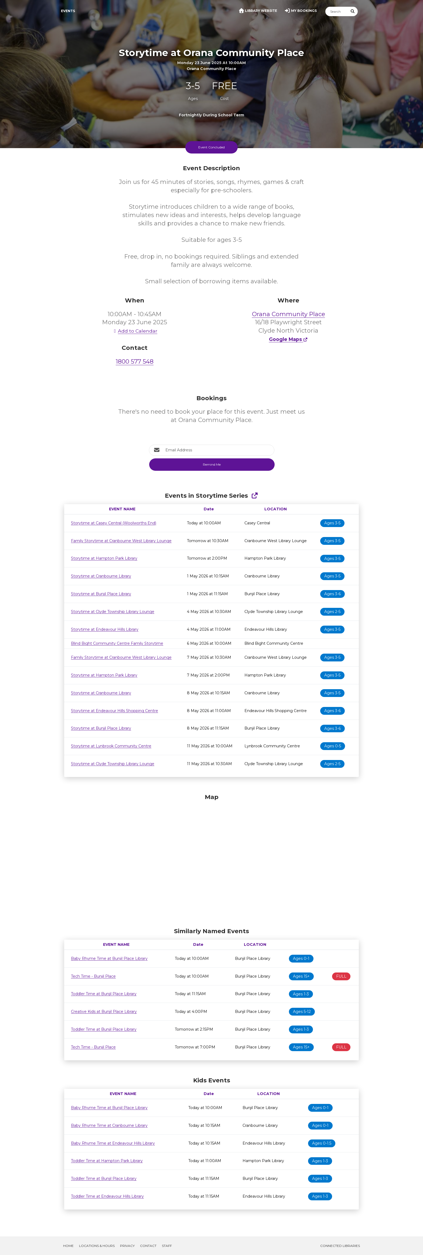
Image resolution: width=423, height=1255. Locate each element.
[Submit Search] (353, 11)
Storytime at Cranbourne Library (101, 576)
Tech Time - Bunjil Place (93, 976)
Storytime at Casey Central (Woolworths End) (113, 523)
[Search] (336, 11)
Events (68, 11)
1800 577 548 (134, 361)
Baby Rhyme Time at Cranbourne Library (109, 1125)
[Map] (211, 859)
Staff (167, 1246)
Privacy (127, 1246)
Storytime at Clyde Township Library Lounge (112, 611)
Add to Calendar (134, 331)
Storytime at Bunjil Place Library (101, 593)
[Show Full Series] (254, 495)
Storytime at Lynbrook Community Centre (111, 746)
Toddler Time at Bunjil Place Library (104, 993)
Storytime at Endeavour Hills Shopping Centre (114, 710)
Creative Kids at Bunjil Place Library (104, 1011)
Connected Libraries (340, 1246)
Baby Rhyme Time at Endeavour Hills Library (113, 1143)
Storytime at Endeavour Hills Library (104, 629)
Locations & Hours (97, 1246)
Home (68, 1246)
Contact (148, 1246)
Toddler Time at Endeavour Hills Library (107, 1196)
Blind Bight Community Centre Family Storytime (117, 643)
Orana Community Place (288, 314)
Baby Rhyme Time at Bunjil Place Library (109, 958)
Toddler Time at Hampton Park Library (107, 1160)
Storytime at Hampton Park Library (104, 558)
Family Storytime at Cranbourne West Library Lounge (121, 540)
